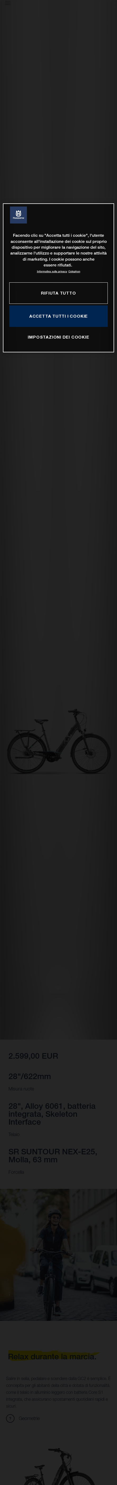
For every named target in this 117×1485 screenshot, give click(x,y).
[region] (58, 277)
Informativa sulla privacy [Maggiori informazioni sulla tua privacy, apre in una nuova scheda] (52, 271)
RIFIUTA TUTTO (58, 293)
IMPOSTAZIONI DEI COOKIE (58, 337)
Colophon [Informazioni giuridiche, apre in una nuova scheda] (74, 271)
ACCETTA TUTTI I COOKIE (58, 316)
